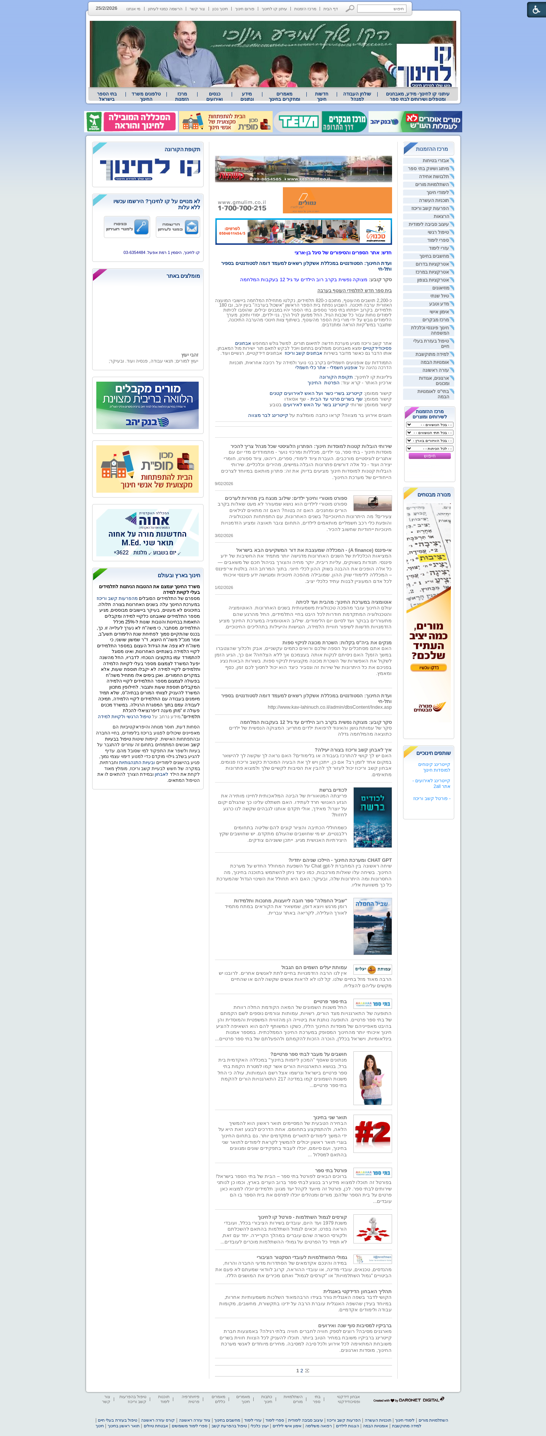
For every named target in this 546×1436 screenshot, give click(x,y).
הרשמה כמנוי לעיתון (165, 8)
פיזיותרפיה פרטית (190, 1399)
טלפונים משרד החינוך (146, 96)
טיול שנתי (439, 296)
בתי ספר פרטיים (330, 1001)
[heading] (148, 150)
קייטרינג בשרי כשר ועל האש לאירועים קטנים (316, 393)
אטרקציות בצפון (433, 280)
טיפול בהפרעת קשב (229, 1425)
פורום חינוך (244, 8)
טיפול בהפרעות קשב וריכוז (132, 1399)
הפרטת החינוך (324, 382)
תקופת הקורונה (336, 377)
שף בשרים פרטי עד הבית (335, 399)
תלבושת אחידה (434, 176)
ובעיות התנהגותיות (136, 762)
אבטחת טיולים (156, 1425)
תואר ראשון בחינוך (124, 1425)
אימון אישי (439, 312)
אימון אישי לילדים (287, 1425)
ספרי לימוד (438, 240)
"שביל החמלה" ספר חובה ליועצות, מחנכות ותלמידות (290, 901)
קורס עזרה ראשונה (158, 1420)
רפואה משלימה (318, 1425)
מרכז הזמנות (305, 8)
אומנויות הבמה (434, 362)
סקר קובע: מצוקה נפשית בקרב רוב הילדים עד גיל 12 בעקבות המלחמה (316, 722)
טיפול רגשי (438, 232)
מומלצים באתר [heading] (183, 276)
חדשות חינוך (321, 96)
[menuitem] (418, 96)
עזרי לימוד (439, 248)
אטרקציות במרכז (432, 272)
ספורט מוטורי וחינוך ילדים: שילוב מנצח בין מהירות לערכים (286, 498)
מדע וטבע (439, 304)
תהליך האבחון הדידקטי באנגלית (357, 1291)
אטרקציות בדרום (432, 264)
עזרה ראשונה (435, 370)
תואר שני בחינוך (330, 1117)
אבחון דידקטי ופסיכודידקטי (348, 1399)
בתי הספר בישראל (107, 96)
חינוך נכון (220, 8)
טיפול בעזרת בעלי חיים (117, 1420)
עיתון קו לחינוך (274, 8)
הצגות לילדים (347, 1425)
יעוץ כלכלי (259, 1425)
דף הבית (330, 8)
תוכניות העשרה (434, 200)
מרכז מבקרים (435, 320)
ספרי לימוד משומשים (189, 1425)
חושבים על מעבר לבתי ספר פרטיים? (308, 1054)
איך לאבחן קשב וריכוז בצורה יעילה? (353, 750)
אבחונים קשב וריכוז (304, 353)
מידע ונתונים (247, 96)
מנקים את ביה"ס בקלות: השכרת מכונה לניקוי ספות (337, 642)
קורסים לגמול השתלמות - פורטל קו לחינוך (302, 1217)
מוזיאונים (440, 288)
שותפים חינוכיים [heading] (433, 753)
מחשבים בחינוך (434, 256)
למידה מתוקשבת (432, 354)
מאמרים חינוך (243, 1399)
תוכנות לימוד (163, 1399)
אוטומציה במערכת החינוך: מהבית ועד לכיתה (344, 602)
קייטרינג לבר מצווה (268, 415)
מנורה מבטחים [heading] (434, 495)
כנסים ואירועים (214, 96)
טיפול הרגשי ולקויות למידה (124, 716)
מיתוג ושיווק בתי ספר (428, 168)
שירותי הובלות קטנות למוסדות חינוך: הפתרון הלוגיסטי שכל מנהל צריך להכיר (311, 446)
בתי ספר (316, 1399)
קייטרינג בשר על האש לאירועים (316, 404)
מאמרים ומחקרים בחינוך (284, 96)
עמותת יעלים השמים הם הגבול (314, 967)
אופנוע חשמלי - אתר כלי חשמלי (326, 367)
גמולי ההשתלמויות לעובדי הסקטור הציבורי (302, 1257)
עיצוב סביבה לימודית (429, 224)
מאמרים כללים (218, 1399)
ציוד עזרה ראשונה (194, 1420)
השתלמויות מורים (432, 184)
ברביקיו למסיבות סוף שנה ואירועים (355, 1325)
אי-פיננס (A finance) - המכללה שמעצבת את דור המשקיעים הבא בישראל (314, 550)
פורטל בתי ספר (331, 1170)
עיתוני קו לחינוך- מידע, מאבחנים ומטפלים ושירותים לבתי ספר (418, 96)
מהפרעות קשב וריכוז (118, 598)
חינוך (100, 1425)
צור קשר (197, 8)
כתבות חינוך (266, 1399)
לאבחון (161, 774)
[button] (350, 9)
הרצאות (441, 216)
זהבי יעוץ (189, 361)
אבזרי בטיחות (436, 160)
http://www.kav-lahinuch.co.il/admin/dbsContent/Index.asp (330, 707)
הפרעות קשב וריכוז (430, 208)
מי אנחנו (133, 8)
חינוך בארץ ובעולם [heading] (179, 575)
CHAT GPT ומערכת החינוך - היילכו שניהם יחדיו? (340, 860)
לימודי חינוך (438, 192)
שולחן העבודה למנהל (357, 96)
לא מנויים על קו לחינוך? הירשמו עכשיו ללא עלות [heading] (157, 204)
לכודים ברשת (333, 790)
